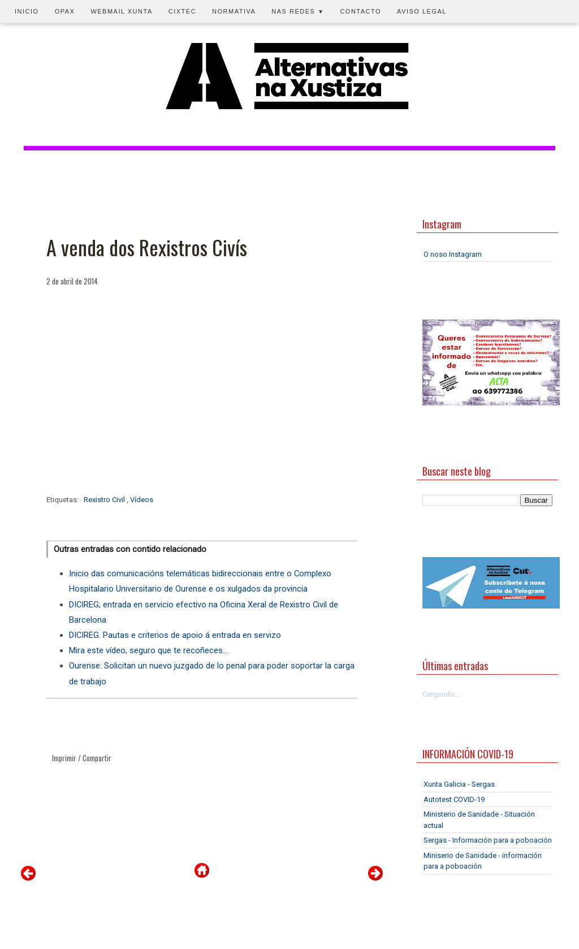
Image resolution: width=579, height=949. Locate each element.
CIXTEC (182, 11)
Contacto (360, 11)
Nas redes (297, 11)
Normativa (234, 11)
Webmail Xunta (121, 11)
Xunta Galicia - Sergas (459, 784)
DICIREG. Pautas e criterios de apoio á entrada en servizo (175, 635)
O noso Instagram (453, 254)
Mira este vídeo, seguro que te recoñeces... (148, 650)
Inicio (27, 11)
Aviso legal (422, 11)
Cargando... (441, 694)
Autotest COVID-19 (454, 799)
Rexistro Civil (105, 499)
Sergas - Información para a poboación (488, 840)
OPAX (65, 11)
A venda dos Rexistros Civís (146, 247)
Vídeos (141, 499)
